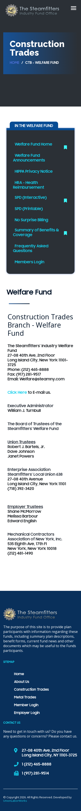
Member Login (26, 705)
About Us (21, 682)
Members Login (29, 262)
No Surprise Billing (31, 220)
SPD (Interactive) (31, 198)
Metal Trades (25, 698)
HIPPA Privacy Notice (34, 171)
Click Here (17, 393)
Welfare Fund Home (33, 144)
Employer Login (27, 713)
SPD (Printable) (29, 209)
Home (14, 63)
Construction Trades (31, 690)
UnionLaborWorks (15, 801)
